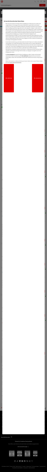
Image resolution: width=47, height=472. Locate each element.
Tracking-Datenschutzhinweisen (15, 62)
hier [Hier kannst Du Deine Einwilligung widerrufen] (18, 28)
